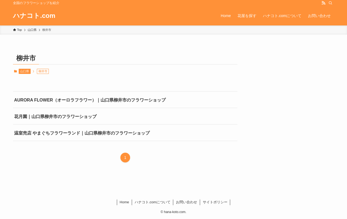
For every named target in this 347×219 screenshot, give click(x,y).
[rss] (323, 3)
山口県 (24, 71)
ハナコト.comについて (153, 202)
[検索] (330, 3)
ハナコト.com (34, 15)
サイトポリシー (215, 202)
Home (124, 202)
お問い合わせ (186, 202)
